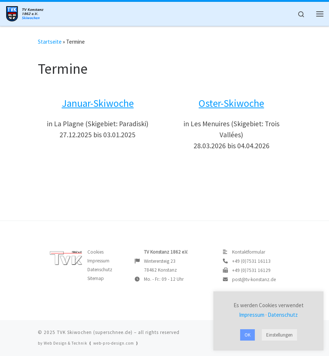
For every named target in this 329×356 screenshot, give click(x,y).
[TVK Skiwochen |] (26, 12)
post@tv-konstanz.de (254, 279)
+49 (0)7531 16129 (251, 270)
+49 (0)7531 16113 (251, 261)
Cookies (95, 252)
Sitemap (95, 278)
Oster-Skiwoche (231, 103)
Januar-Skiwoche (98, 103)
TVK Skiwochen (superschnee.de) (95, 332)
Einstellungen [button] (279, 335)
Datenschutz (99, 269)
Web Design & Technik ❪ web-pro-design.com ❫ (91, 343)
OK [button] (247, 335)
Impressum (98, 261)
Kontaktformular (248, 252)
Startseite (50, 41)
